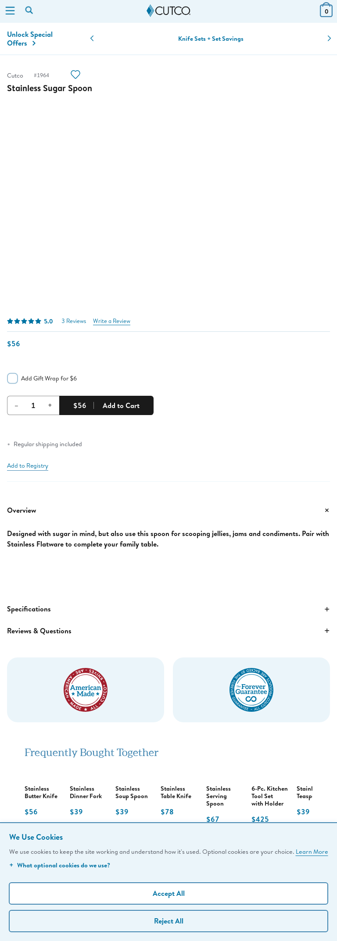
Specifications (168, 609)
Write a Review (111, 321)
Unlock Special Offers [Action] (30, 38)
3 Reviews (73, 321)
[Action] (75, 75)
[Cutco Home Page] (168, 11)
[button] (92, 38)
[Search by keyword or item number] (30, 11)
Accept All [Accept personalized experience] (169, 893)
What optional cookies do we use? (59, 865)
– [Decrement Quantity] (16, 405)
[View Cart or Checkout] (326, 14)
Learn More (312, 851)
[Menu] (10, 11)
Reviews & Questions (168, 630)
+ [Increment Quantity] (50, 405)
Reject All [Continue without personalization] (168, 921)
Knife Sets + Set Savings (211, 39)
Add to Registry (27, 465)
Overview (168, 510)
